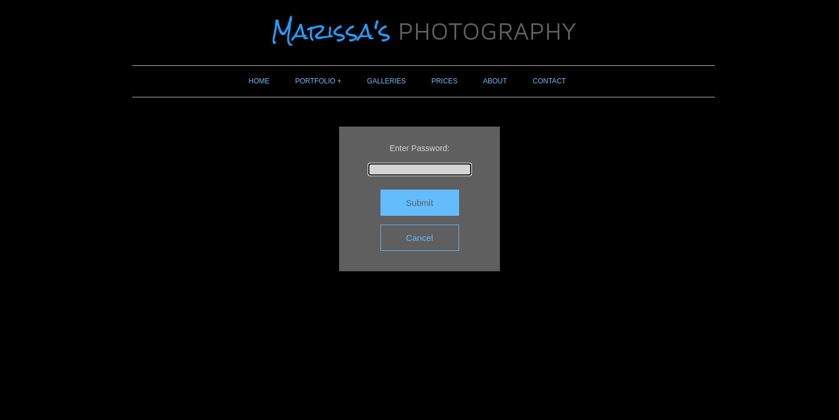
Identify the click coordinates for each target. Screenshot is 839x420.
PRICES (444, 81)
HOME (259, 81)
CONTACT (549, 81)
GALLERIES (386, 81)
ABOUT (495, 81)
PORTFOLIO (315, 81)
